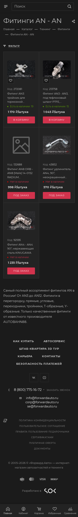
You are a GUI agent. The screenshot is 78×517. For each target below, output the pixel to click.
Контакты (51, 356)
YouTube (44, 377)
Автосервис (54, 341)
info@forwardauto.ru (42, 398)
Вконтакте (33, 377)
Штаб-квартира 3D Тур (39, 348)
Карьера (25, 356)
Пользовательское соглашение (42, 426)
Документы (42, 448)
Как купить (23, 341)
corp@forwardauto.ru (42, 402)
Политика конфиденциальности (42, 420)
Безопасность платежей (39, 363)
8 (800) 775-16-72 (28, 390)
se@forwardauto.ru (42, 406)
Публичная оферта (42, 443)
